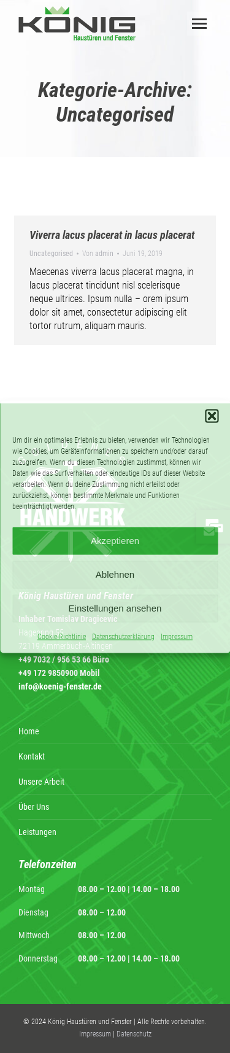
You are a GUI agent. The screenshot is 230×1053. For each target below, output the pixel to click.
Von (97, 253)
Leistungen (37, 832)
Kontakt (31, 756)
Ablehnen (115, 574)
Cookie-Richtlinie (61, 636)
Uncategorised (51, 253)
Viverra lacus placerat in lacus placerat (111, 234)
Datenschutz (134, 1034)
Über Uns (33, 807)
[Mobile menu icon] (199, 24)
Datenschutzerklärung (123, 636)
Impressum (177, 636)
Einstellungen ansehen (115, 608)
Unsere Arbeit (41, 782)
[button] (211, 416)
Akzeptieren (115, 540)
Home (28, 731)
